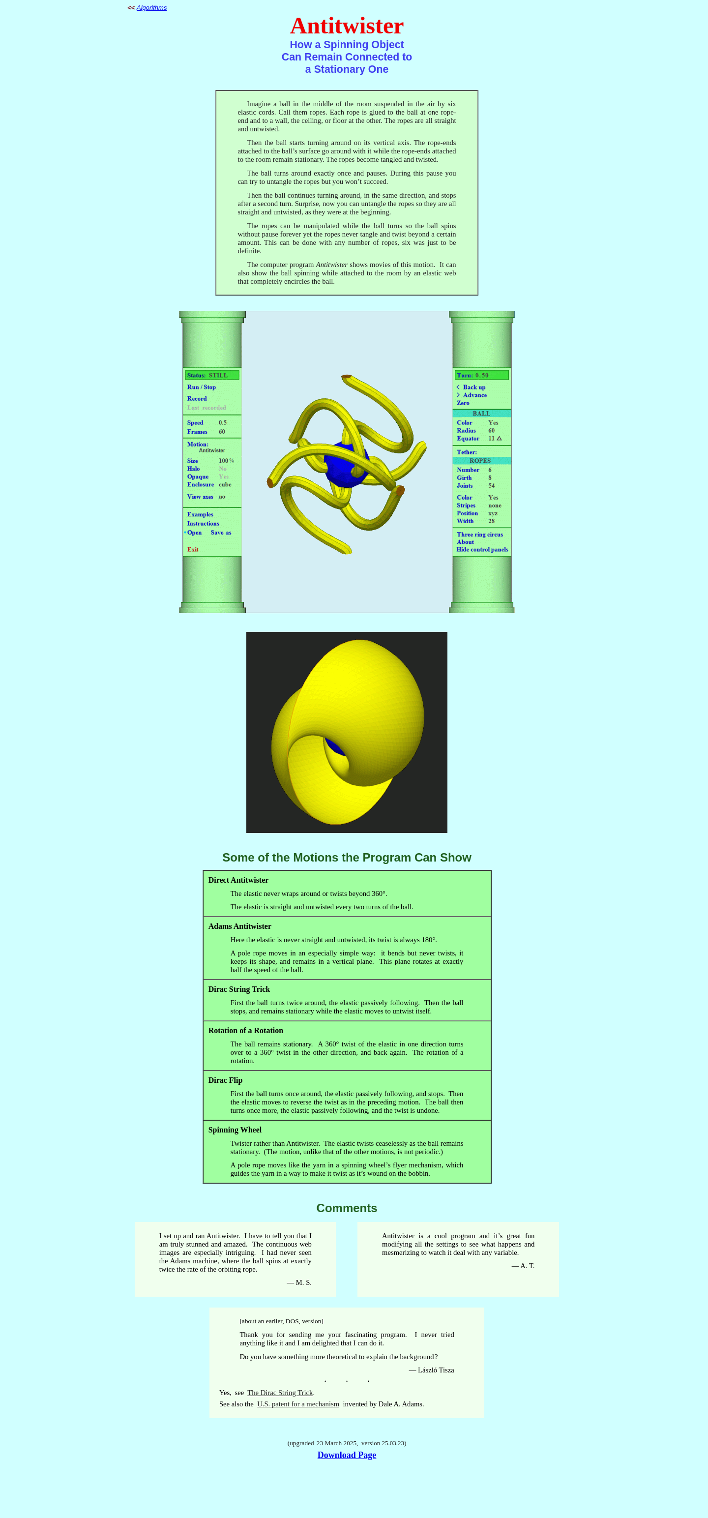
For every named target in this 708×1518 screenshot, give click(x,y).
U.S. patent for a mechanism (298, 1404)
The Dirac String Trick (280, 1393)
